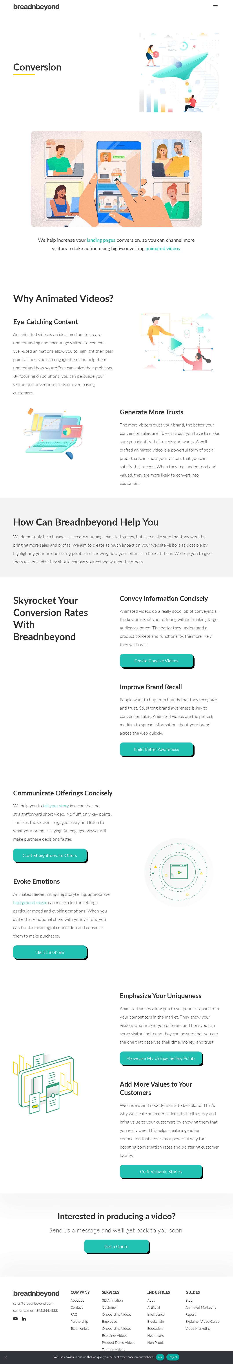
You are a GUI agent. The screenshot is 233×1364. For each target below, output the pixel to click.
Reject (173, 1357)
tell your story (56, 805)
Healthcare (155, 1336)
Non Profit (155, 1343)
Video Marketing (198, 1329)
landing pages (101, 240)
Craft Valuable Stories (161, 1171)
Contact (77, 1308)
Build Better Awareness (156, 749)
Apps (151, 1301)
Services (110, 1292)
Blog (189, 1301)
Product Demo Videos (118, 1343)
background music (30, 902)
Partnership (79, 1322)
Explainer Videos (114, 1336)
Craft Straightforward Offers (50, 855)
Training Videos (113, 1350)
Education (155, 1329)
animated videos (163, 248)
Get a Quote (116, 1246)
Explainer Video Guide (202, 1322)
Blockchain (155, 1322)
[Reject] (5, 1357)
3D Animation (112, 1301)
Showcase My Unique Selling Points (160, 1058)
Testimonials (80, 1329)
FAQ (74, 1315)
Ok (160, 1357)
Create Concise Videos (156, 660)
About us (77, 1301)
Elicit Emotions (49, 952)
